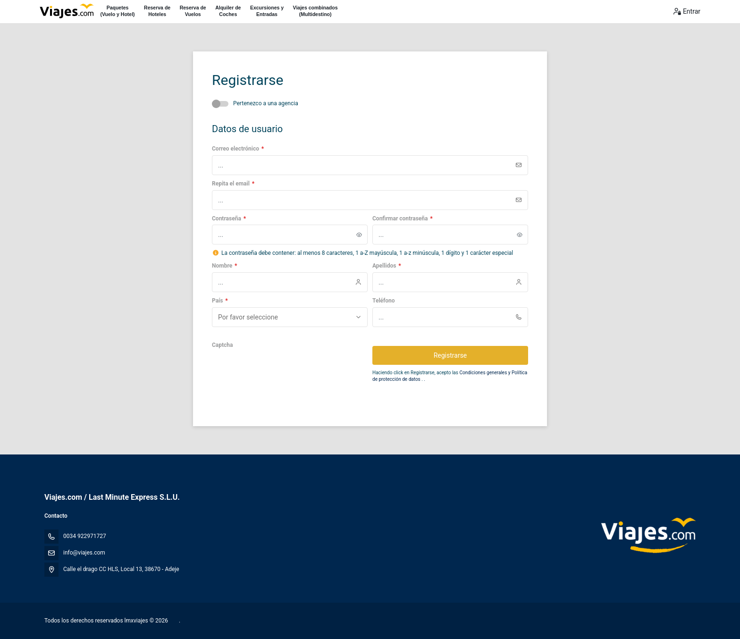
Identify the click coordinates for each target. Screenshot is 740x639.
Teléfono (383, 300)
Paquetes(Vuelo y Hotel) (117, 11)
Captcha (222, 345)
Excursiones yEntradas (267, 11)
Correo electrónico (238, 148)
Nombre (224, 265)
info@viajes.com (84, 552)
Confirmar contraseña (402, 218)
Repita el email (233, 183)
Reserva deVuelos (193, 11)
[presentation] (283, 370)
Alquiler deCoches (228, 11)
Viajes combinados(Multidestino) (315, 11)
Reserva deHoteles (157, 11)
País (220, 300)
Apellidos (386, 265)
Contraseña (229, 218)
